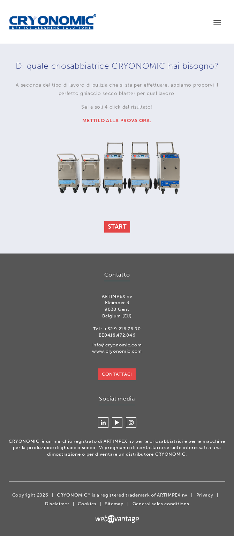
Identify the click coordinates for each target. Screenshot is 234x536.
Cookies (87, 503)
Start (117, 226)
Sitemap (114, 503)
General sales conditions (161, 503)
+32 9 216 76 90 (122, 328)
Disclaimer (57, 503)
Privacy (204, 495)
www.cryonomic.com (117, 351)
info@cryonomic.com (117, 344)
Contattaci (117, 374)
